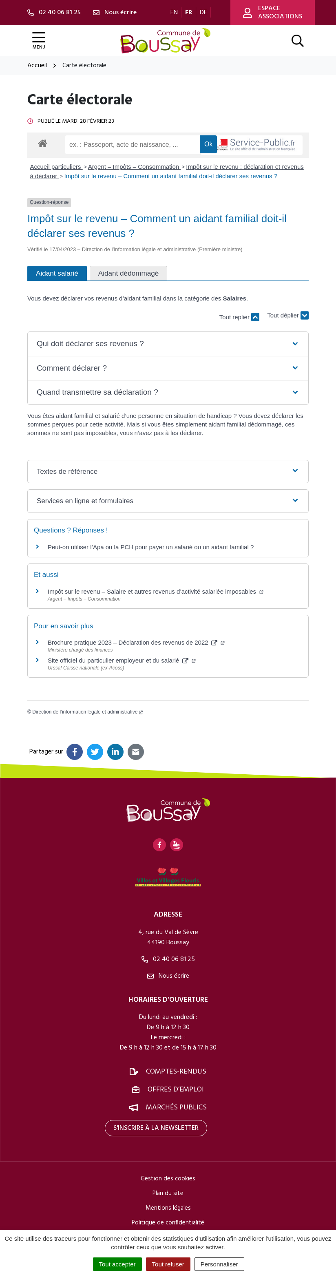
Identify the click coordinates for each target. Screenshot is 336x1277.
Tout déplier (288, 313)
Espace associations (272, 12)
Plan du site (168, 1193)
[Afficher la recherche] (298, 41)
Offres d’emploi (176, 1090)
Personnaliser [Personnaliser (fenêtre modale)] (219, 1264)
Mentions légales (168, 1208)
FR (188, 12)
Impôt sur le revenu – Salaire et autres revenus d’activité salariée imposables (155, 591)
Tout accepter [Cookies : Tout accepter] (117, 1264)
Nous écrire (168, 976)
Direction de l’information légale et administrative (87, 712)
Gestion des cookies (168, 1179)
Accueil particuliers (56, 166)
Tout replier (239, 317)
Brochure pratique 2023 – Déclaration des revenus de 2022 (136, 642)
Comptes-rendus (176, 1072)
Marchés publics (176, 1108)
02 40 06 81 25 (168, 959)
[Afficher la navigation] (38, 41)
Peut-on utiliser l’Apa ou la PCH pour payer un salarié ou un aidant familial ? (151, 546)
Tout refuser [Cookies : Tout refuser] (168, 1264)
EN (174, 12)
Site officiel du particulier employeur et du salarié (122, 660)
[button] (168, 344)
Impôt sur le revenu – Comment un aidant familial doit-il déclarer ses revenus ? (170, 175)
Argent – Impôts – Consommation (134, 166)
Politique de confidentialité (168, 1223)
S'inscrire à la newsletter (156, 1128)
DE (203, 12)
